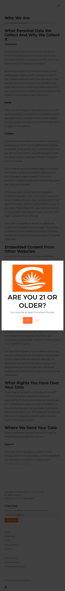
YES (28, 320)
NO (37, 320)
